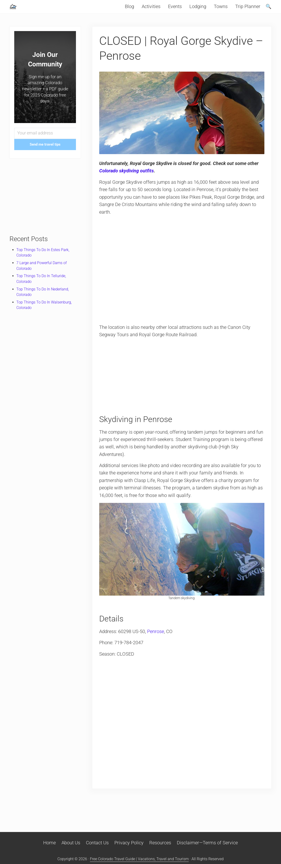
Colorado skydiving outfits (127, 181)
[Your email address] (45, 143)
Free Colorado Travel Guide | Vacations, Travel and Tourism (139, 859)
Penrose (156, 642)
